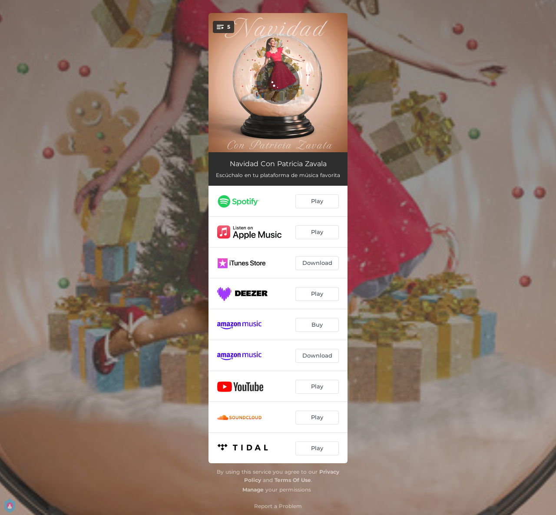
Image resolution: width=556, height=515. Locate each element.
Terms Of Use (293, 480)
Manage (253, 489)
